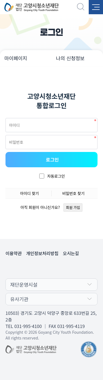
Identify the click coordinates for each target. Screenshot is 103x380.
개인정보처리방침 (42, 253)
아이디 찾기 (29, 193)
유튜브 (57, 267)
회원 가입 (73, 207)
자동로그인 (56, 176)
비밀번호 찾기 (73, 193)
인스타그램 (68, 267)
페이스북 (46, 267)
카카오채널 (35, 267)
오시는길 (71, 253)
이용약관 (13, 253)
